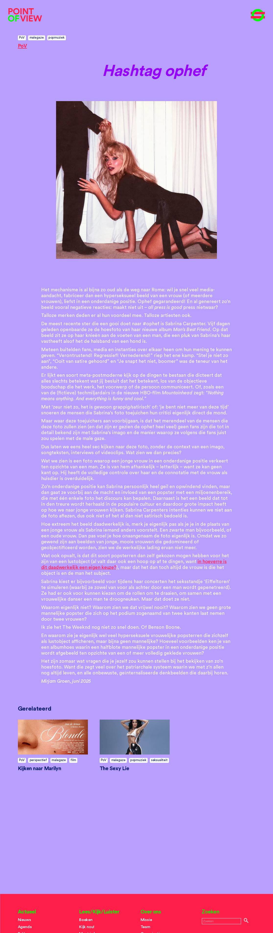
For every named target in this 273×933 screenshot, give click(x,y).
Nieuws (24, 920)
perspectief (38, 760)
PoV (22, 37)
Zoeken (210, 911)
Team (145, 927)
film (73, 760)
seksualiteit (159, 760)
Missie (146, 920)
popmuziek (56, 37)
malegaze (37, 37)
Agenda (25, 927)
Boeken (86, 920)
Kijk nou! (86, 927)
